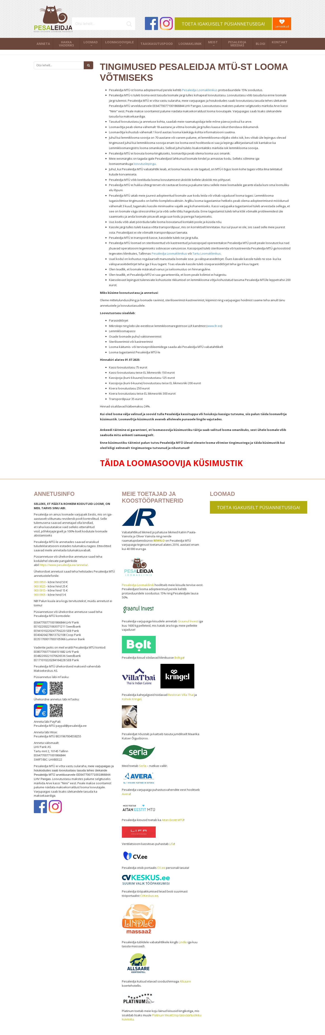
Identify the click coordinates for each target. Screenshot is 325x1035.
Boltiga (179, 658)
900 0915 (40, 590)
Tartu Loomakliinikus (207, 253)
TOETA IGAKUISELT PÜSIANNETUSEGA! (223, 24)
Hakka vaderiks (66, 43)
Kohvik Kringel (131, 699)
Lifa (171, 844)
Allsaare (185, 981)
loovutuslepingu (145, 164)
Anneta (43, 43)
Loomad (91, 42)
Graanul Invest (188, 621)
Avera (126, 794)
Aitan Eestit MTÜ (173, 820)
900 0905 (40, 595)
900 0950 (40, 582)
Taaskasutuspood (156, 43)
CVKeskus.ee (149, 896)
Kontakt (280, 42)
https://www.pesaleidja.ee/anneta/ (63, 565)
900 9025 (40, 586)
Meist (213, 42)
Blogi (260, 43)
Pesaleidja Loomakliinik (138, 585)
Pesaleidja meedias (237, 43)
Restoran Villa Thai (181, 695)
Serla (142, 766)
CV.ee (161, 868)
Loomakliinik (190, 43)
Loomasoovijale (119, 42)
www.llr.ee (214, 326)
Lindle (183, 942)
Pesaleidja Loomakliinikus (200, 90)
